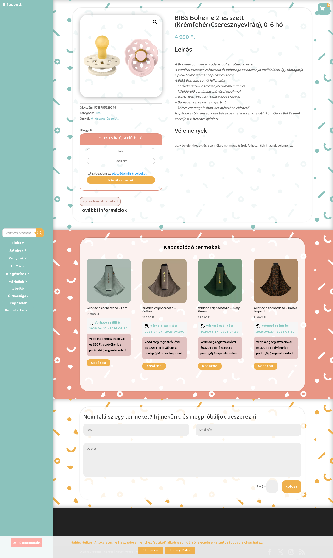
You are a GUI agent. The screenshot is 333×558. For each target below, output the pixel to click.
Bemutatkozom (18, 310)
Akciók (18, 289)
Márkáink (16, 282)
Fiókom (18, 243)
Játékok (16, 251)
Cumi (98, 113)
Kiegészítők (16, 274)
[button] (155, 22)
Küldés (291, 486)
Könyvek (16, 258)
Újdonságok (18, 296)
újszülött (113, 118)
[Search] (40, 232)
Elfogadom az (117, 173)
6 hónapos (98, 118)
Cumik (16, 266)
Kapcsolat (18, 303)
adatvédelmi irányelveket (129, 173)
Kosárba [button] (98, 363)
